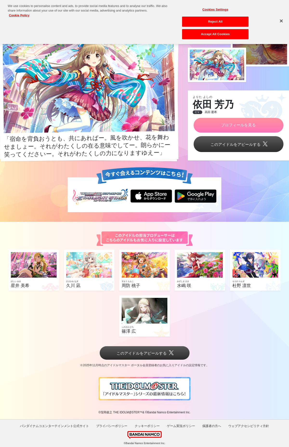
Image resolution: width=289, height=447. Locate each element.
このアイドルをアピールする (238, 144)
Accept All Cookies (215, 30)
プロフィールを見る (238, 125)
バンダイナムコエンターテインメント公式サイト (54, 426)
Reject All (215, 17)
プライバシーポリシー (111, 426)
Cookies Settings (215, 5)
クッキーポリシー (147, 426)
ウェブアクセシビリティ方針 (248, 426)
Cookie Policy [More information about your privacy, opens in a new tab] (19, 11)
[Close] (281, 17)
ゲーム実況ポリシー (181, 426)
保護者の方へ (211, 426)
